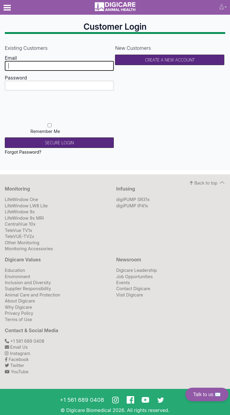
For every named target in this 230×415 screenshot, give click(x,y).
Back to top (203, 182)
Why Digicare (18, 307)
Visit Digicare (129, 294)
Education (15, 270)
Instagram (17, 353)
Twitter (14, 365)
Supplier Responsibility (28, 288)
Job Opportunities (134, 276)
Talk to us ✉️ (207, 394)
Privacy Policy (19, 313)
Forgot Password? (23, 152)
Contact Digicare (133, 288)
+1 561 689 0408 (24, 341)
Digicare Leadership (136, 270)
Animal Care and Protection (32, 294)
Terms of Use (18, 319)
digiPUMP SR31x (133, 199)
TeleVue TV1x (18, 230)
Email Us (16, 347)
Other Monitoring (22, 242)
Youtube (145, 400)
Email (11, 58)
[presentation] (71, 106)
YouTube (16, 371)
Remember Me (50, 128)
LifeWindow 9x (20, 211)
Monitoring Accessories (29, 248)
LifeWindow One (21, 199)
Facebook (17, 359)
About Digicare (20, 300)
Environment (17, 276)
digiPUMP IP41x (132, 205)
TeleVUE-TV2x (19, 236)
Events (123, 282)
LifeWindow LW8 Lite (26, 205)
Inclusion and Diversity (28, 282)
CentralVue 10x (20, 224)
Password (16, 78)
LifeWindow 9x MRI (24, 218)
